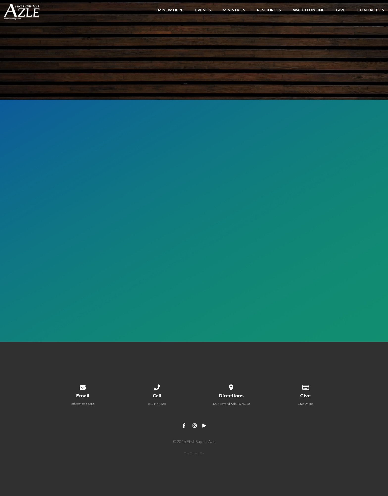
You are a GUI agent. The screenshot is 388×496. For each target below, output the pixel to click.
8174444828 (157, 404)
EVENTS (203, 10)
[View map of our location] (231, 386)
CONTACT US (370, 10)
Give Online (305, 404)
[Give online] (305, 386)
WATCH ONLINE (308, 10)
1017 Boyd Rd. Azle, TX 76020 (231, 404)
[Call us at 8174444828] (157, 386)
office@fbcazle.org (83, 404)
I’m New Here (169, 10)
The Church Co (194, 453)
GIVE (340, 10)
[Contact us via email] (82, 386)
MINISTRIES (234, 10)
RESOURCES (269, 10)
